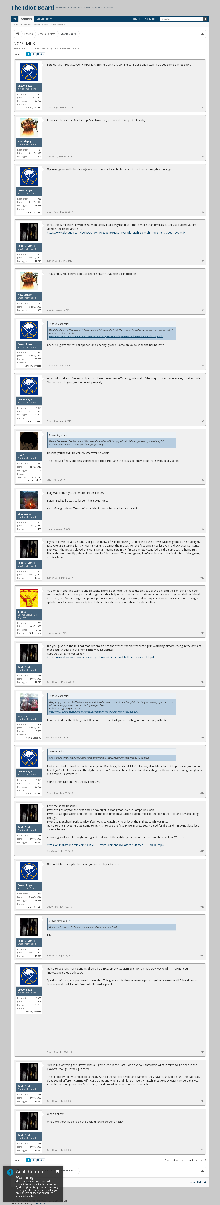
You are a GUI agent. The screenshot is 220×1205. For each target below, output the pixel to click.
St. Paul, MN (35, 633)
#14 (202, 793)
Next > (40, 54)
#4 (203, 261)
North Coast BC (33, 737)
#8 (203, 479)
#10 (202, 578)
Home (192, 1182)
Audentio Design (41, 1203)
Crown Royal (59, 48)
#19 (202, 1101)
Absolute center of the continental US (29, 479)
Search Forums (22, 24)
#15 (202, 851)
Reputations (58, 24)
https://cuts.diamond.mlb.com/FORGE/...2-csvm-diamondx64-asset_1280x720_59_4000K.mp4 (105, 845)
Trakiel (22, 612)
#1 (203, 107)
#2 (203, 156)
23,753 (38, 100)
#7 (203, 421)
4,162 (38, 470)
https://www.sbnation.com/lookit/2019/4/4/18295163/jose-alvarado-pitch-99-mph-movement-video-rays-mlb (116, 232)
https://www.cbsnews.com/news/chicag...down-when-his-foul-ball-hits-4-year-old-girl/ (101, 657)
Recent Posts (41, 24)
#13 (202, 737)
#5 (203, 310)
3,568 (38, 731)
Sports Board (34, 48)
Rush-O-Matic (26, 246)
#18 (202, 1052)
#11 (202, 633)
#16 (202, 906)
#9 (203, 529)
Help (199, 1182)
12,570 (38, 261)
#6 (203, 365)
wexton (22, 716)
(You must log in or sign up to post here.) (185, 1160)
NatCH (22, 455)
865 (39, 156)
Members (43, 19)
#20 (202, 1150)
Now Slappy (25, 141)
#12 (202, 682)
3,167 (38, 629)
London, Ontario (32, 107)
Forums (26, 19)
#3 (203, 212)
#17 (202, 955)
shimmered (24, 514)
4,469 (38, 529)
